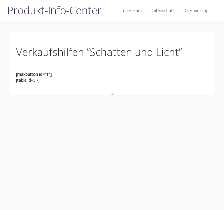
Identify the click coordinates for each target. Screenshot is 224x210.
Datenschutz (162, 10)
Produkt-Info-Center (54, 10)
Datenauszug (195, 10)
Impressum (131, 10)
